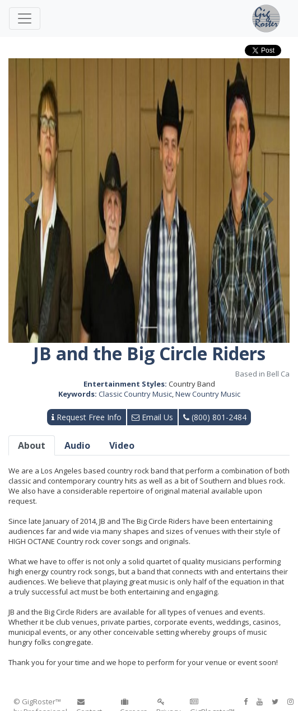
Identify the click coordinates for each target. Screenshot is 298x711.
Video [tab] (121, 445)
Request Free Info (87, 417)
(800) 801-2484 (214, 417)
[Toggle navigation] (24, 18)
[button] (29, 200)
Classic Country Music (135, 394)
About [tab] (31, 445)
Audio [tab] (77, 445)
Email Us (152, 417)
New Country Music (207, 394)
